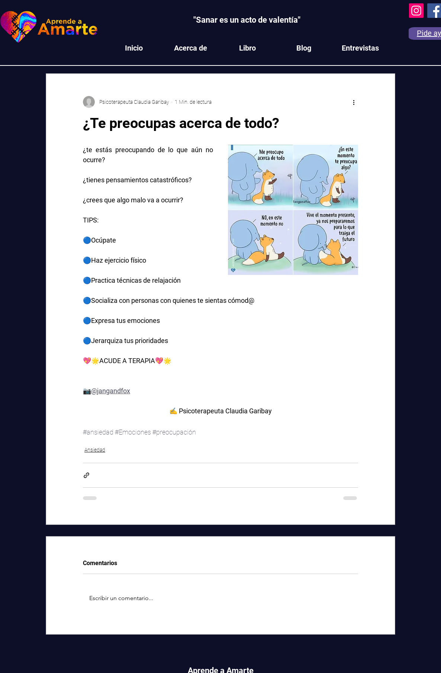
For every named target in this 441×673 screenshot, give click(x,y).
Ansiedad (94, 450)
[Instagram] (416, 10)
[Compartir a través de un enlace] (86, 475)
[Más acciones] (353, 101)
